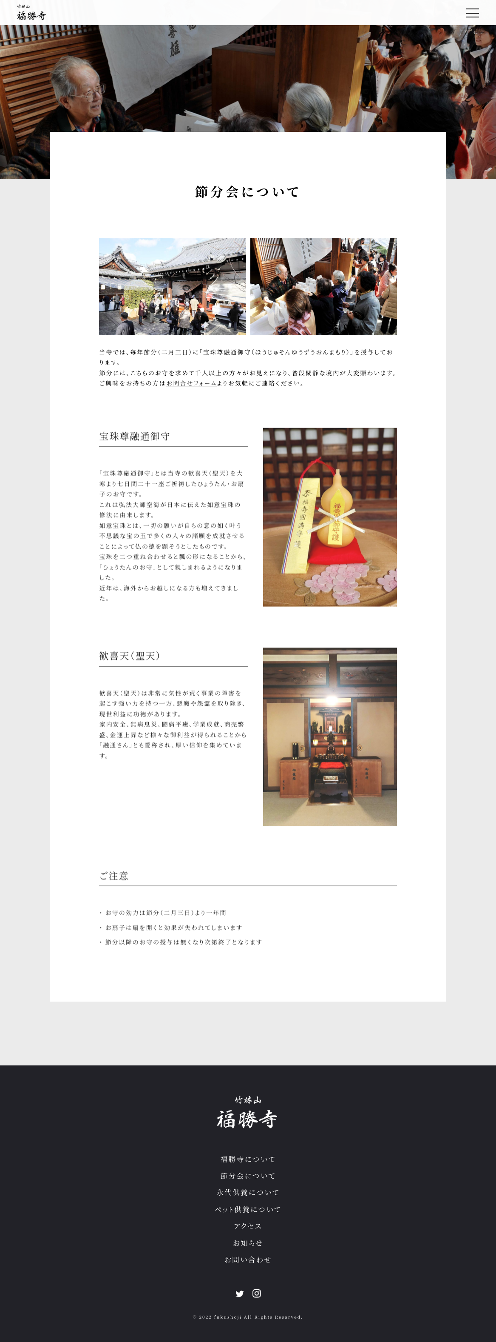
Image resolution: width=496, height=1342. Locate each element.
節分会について (248, 1176)
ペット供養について (248, 1209)
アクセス (248, 1226)
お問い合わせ (248, 1259)
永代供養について (248, 1192)
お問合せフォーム (191, 383)
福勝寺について (248, 1159)
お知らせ (248, 1243)
